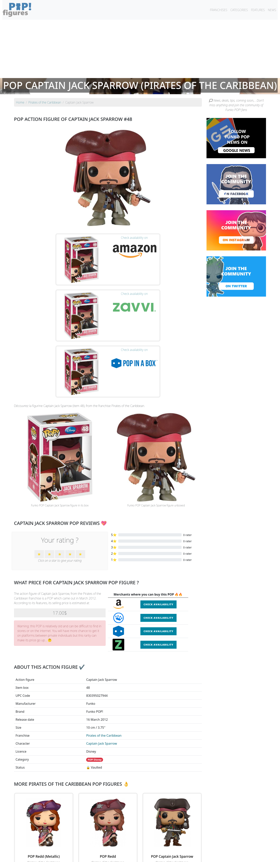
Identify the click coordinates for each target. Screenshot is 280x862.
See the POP (43, 799)
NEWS (272, 10)
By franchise (137, 849)
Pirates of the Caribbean (103, 654)
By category (177, 849)
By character (156, 849)
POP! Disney (95, 678)
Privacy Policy (188, 856)
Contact (152, 856)
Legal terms (168, 856)
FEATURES (258, 10)
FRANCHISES (218, 10)
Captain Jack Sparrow (101, 662)
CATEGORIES (239, 10)
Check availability (158, 523)
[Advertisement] (140, 49)
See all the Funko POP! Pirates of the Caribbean (108, 817)
